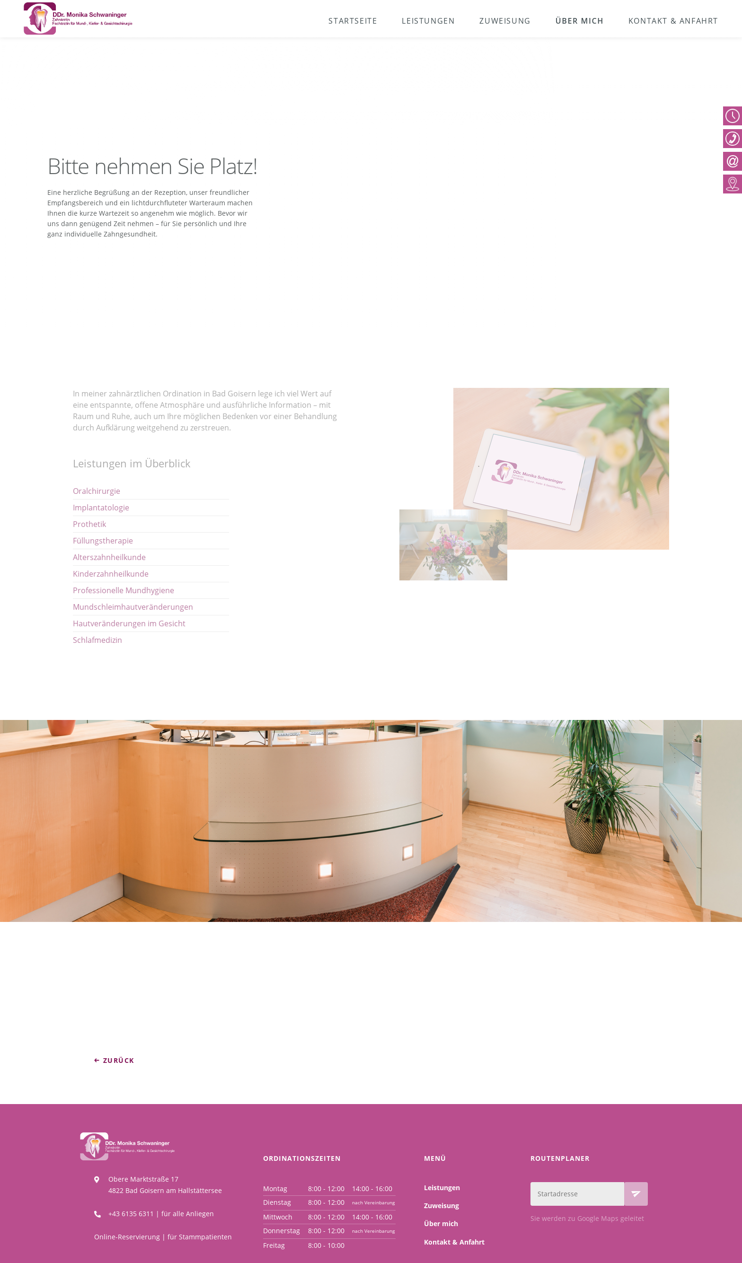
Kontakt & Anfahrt (673, 21)
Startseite (352, 21)
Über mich (580, 21)
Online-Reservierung (127, 1236)
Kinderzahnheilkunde (86, 574)
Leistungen (428, 21)
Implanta (66, 507)
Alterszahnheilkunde (85, 557)
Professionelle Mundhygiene (99, 590)
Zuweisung (504, 21)
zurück (118, 1060)
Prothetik (65, 524)
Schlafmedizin (73, 640)
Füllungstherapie (79, 540)
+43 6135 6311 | (134, 1213)
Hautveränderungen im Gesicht (105, 623)
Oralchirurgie (72, 491)
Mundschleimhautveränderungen (109, 607)
